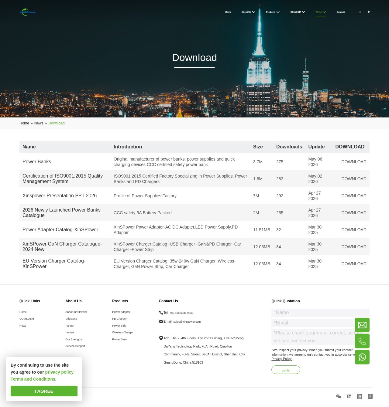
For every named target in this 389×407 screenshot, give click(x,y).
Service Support (75, 356)
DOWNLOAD (354, 161)
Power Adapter (122, 315)
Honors (69, 340)
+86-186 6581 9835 (185, 315)
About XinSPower (76, 315)
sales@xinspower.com (191, 324)
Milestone (70, 323)
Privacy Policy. (281, 362)
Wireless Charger (124, 340)
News (23, 332)
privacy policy (59, 372)
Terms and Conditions (33, 379)
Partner (69, 332)
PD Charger (120, 323)
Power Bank (120, 348)
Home (23, 315)
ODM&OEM (27, 323)
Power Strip (120, 332)
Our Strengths (74, 348)
